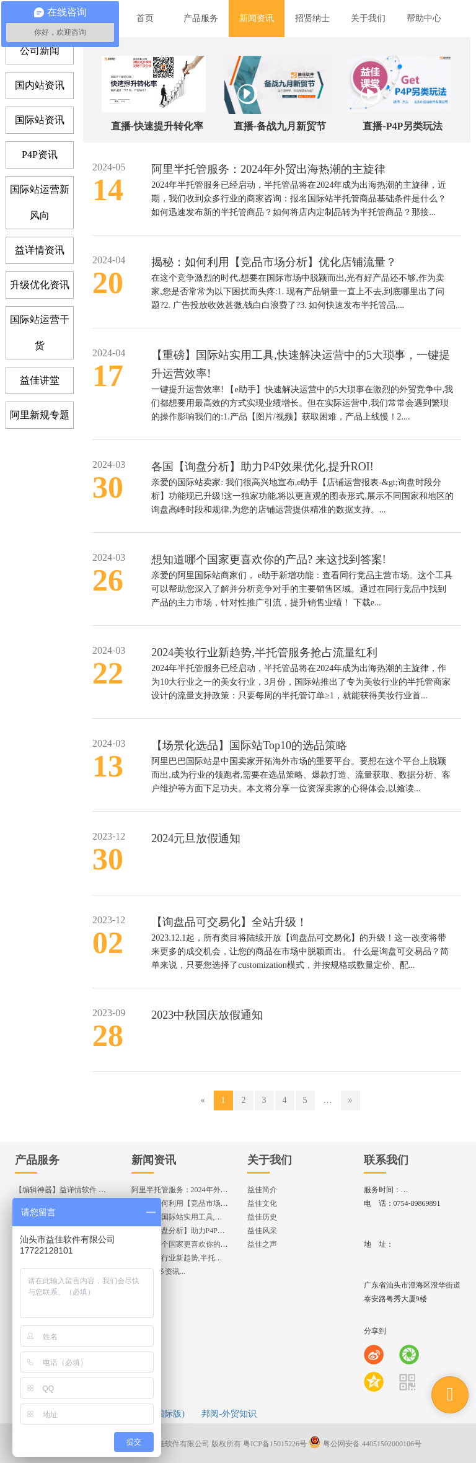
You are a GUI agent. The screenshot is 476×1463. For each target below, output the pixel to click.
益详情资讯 (39, 250)
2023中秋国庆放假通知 (207, 1015)
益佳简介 (262, 1189)
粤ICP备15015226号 (275, 1443)
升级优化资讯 (39, 284)
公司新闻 (40, 50)
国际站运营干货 (39, 332)
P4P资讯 (40, 154)
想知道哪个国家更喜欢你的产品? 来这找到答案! (268, 559)
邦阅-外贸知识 (229, 1413)
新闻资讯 (153, 1160)
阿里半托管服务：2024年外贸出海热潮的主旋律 (268, 169)
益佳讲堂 (40, 380)
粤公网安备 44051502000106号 (365, 1443)
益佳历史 (262, 1217)
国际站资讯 (39, 120)
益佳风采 (262, 1230)
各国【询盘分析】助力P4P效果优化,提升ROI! (262, 466)
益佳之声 (262, 1244)
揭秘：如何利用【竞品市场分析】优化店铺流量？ (274, 262)
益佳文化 (262, 1203)
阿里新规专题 (39, 415)
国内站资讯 (39, 85)
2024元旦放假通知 (195, 838)
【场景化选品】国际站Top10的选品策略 (249, 745)
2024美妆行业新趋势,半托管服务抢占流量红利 (264, 652)
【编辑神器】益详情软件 (66, 1189)
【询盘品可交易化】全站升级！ (229, 922)
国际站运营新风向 (39, 202)
